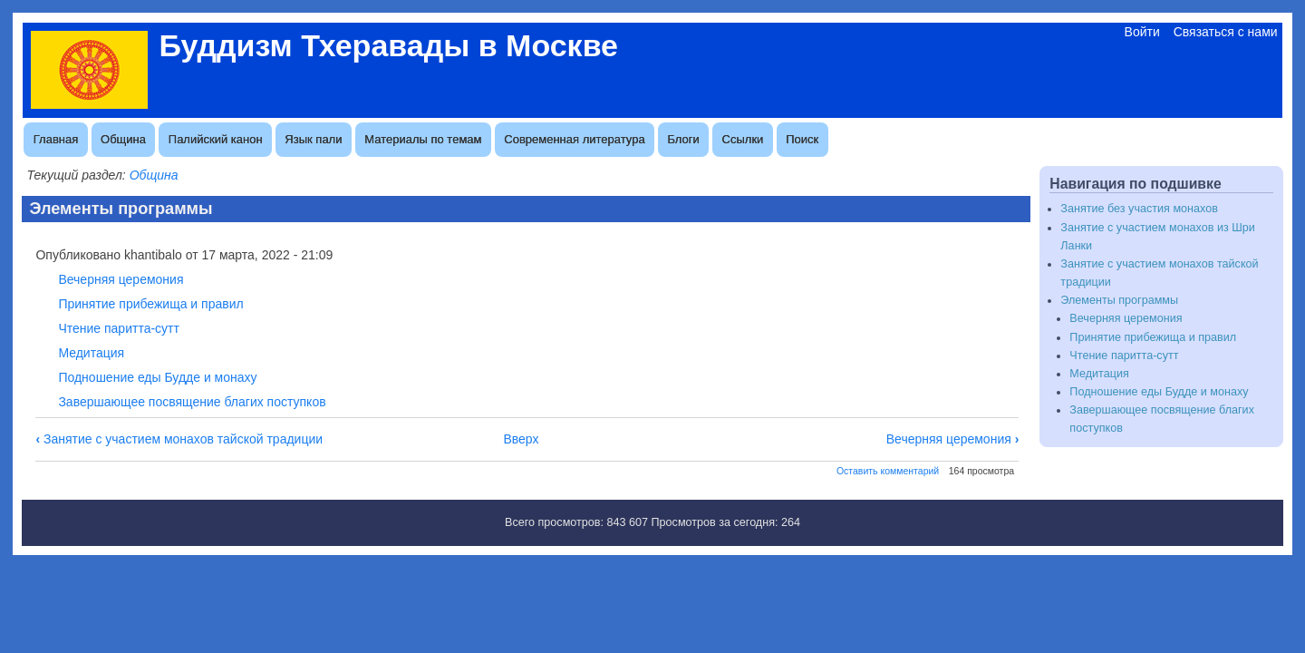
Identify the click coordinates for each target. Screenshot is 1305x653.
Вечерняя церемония (120, 279)
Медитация (91, 353)
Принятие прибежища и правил (150, 304)
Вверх (520, 439)
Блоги (683, 139)
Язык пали (313, 139)
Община (123, 139)
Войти (1142, 31)
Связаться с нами (1226, 31)
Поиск (802, 139)
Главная (56, 139)
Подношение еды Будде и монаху (157, 377)
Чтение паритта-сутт (118, 328)
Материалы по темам (422, 139)
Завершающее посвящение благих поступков (191, 402)
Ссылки (743, 139)
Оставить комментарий (887, 470)
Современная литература (574, 139)
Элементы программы (1119, 300)
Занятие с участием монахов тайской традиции (179, 439)
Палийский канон (216, 139)
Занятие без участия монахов (1139, 208)
